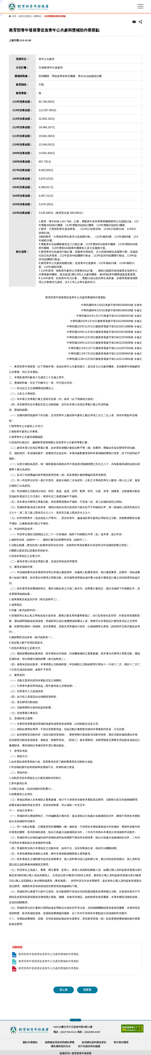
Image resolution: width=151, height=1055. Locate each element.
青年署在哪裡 (121, 1042)
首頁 (14, 16)
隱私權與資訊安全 (61, 1046)
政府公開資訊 (25, 16)
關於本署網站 (30, 1042)
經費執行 (37, 16)
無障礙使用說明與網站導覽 (59, 1042)
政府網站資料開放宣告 (94, 1042)
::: (1, 1)
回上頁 (63, 989)
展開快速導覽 (75, 1020)
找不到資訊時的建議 (89, 1046)
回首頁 (87, 989)
